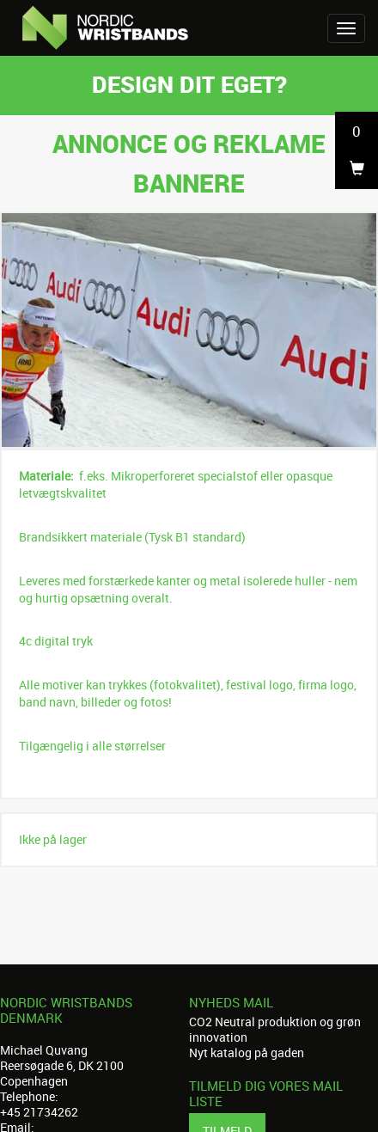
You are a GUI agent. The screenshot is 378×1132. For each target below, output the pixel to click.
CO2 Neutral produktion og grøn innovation (275, 1029)
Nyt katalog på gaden (246, 1052)
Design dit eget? (189, 83)
